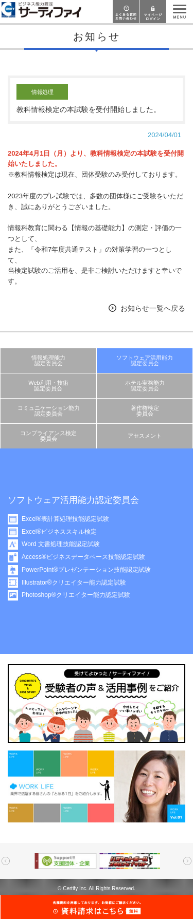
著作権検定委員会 (145, 411)
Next (187, 861)
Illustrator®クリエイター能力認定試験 (76, 582)
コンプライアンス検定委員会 (48, 436)
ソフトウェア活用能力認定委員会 (144, 360)
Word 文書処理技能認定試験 (63, 544)
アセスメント (145, 436)
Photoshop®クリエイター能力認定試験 (78, 594)
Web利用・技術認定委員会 (48, 385)
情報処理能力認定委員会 (48, 360)
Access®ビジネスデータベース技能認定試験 (85, 556)
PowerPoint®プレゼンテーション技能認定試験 (88, 569)
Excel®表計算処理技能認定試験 (67, 518)
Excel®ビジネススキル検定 (61, 531)
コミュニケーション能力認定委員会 (48, 411)
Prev (6, 861)
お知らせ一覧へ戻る (152, 308)
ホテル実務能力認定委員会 (145, 385)
